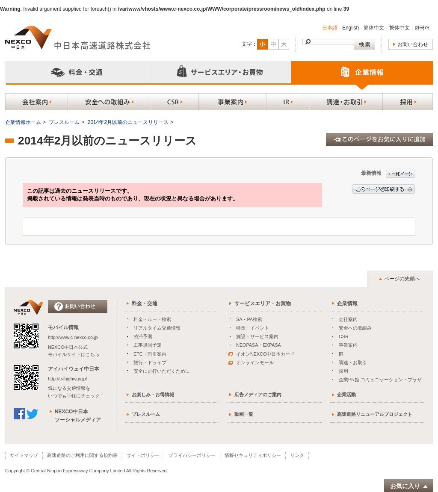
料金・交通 (144, 303)
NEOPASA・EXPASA (258, 345)
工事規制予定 (147, 345)
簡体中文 (374, 28)
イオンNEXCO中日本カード (261, 353)
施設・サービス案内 (257, 336)
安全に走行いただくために (161, 371)
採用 (343, 371)
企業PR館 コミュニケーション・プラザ (380, 379)
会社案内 (348, 319)
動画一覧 (243, 414)
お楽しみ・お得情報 (153, 394)
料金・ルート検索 (152, 319)
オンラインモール (251, 362)
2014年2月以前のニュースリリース (128, 122)
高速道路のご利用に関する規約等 (82, 455)
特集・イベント (252, 327)
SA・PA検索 (249, 319)
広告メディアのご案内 (257, 394)
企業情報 (347, 303)
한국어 (422, 28)
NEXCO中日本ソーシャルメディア (78, 416)
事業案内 (348, 345)
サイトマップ (24, 455)
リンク (297, 455)
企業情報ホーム (23, 122)
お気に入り (409, 486)
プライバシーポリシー (192, 455)
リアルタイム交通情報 (157, 327)
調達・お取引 (353, 362)
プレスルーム (64, 122)
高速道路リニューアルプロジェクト (374, 414)
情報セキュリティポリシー (253, 455)
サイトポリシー (143, 455)
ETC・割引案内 (149, 353)
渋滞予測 (142, 336)
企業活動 (346, 394)
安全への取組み (355, 327)
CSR (344, 336)
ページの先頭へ (402, 279)
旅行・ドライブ (149, 362)
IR (341, 353)
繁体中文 (399, 28)
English (350, 28)
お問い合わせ (412, 44)
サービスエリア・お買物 (262, 303)
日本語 (329, 28)
